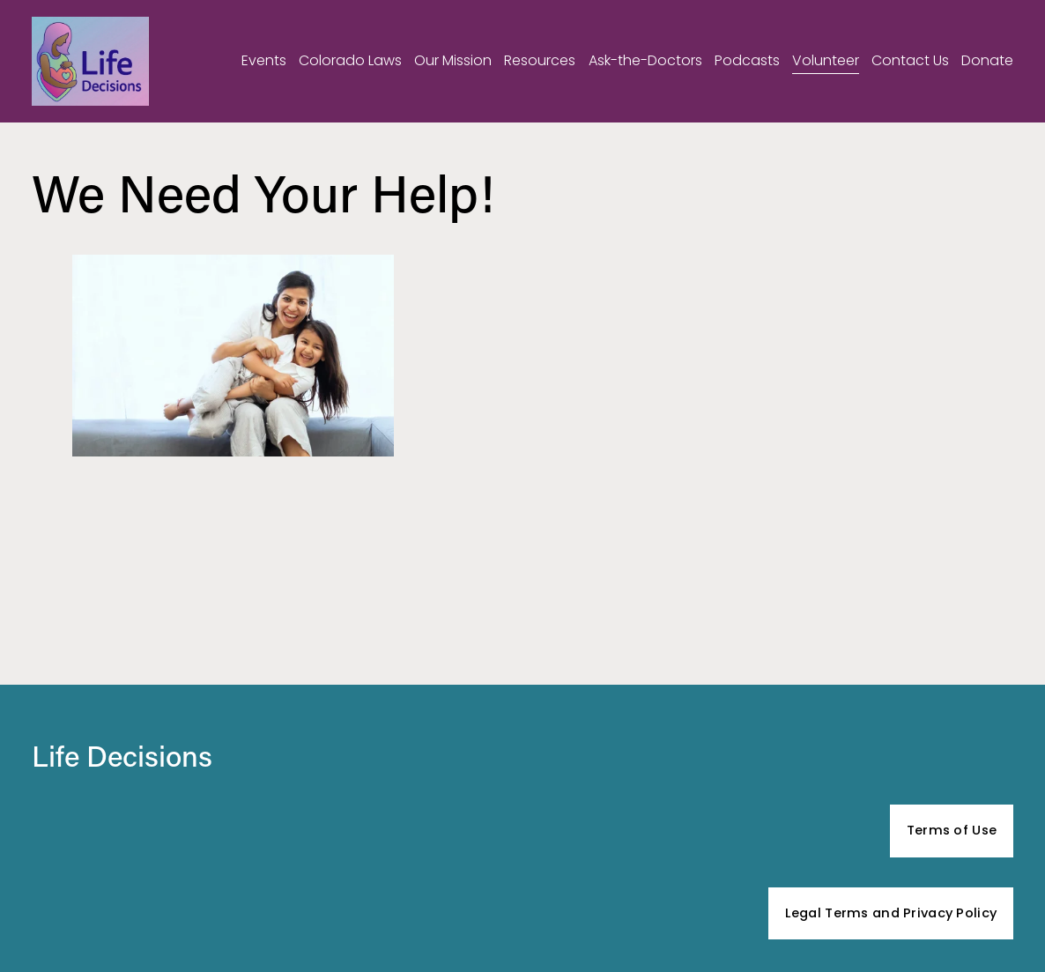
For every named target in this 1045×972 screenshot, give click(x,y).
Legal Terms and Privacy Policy (891, 913)
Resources (539, 60)
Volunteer (825, 60)
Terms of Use (952, 830)
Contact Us (910, 60)
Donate (987, 60)
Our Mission (453, 60)
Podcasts (747, 60)
